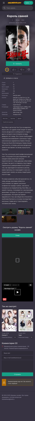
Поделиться (18, 74)
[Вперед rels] (33, 320)
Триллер (12, 118)
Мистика (5, 118)
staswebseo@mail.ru (8, 399)
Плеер (17, 235)
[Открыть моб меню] (4, 3)
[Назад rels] (2, 320)
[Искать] (4, 8)
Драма (19, 118)
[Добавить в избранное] (29, 70)
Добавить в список (12, 78)
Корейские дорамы (8, 122)
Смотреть (18, 63)
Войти (27, 3)
